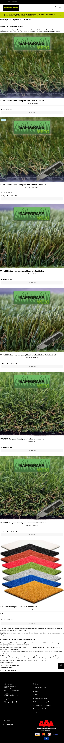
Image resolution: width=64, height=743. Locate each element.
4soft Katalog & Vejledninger (43, 705)
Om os (37, 684)
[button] (55, 8)
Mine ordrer (8, 724)
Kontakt (37, 691)
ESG (36, 713)
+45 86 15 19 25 (8, 694)
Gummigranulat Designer (42, 698)
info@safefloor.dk (9, 699)
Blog (36, 695)
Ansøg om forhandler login (42, 709)
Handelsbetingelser (40, 687)
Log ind (6, 720)
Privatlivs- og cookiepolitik (42, 702)
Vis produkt (32, 112)
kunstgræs (20, 30)
